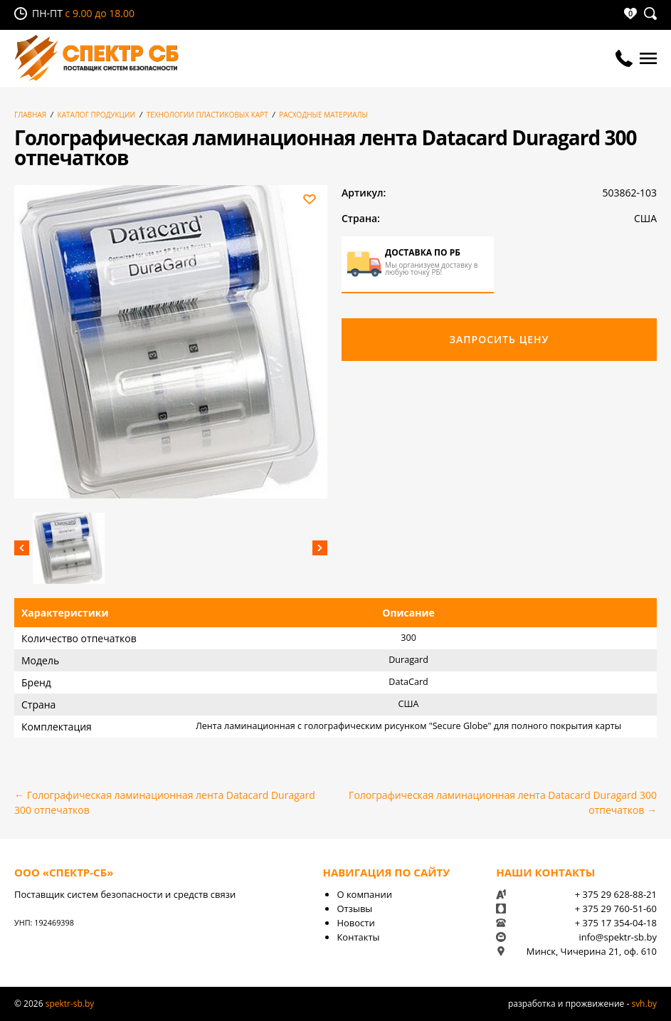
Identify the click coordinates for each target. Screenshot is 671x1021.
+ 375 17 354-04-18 (616, 922)
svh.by (644, 1004)
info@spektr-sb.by (617, 937)
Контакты (358, 937)
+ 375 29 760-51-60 (616, 908)
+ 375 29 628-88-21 (616, 894)
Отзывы (354, 908)
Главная (30, 115)
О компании (364, 894)
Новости (355, 922)
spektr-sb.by (70, 1004)
